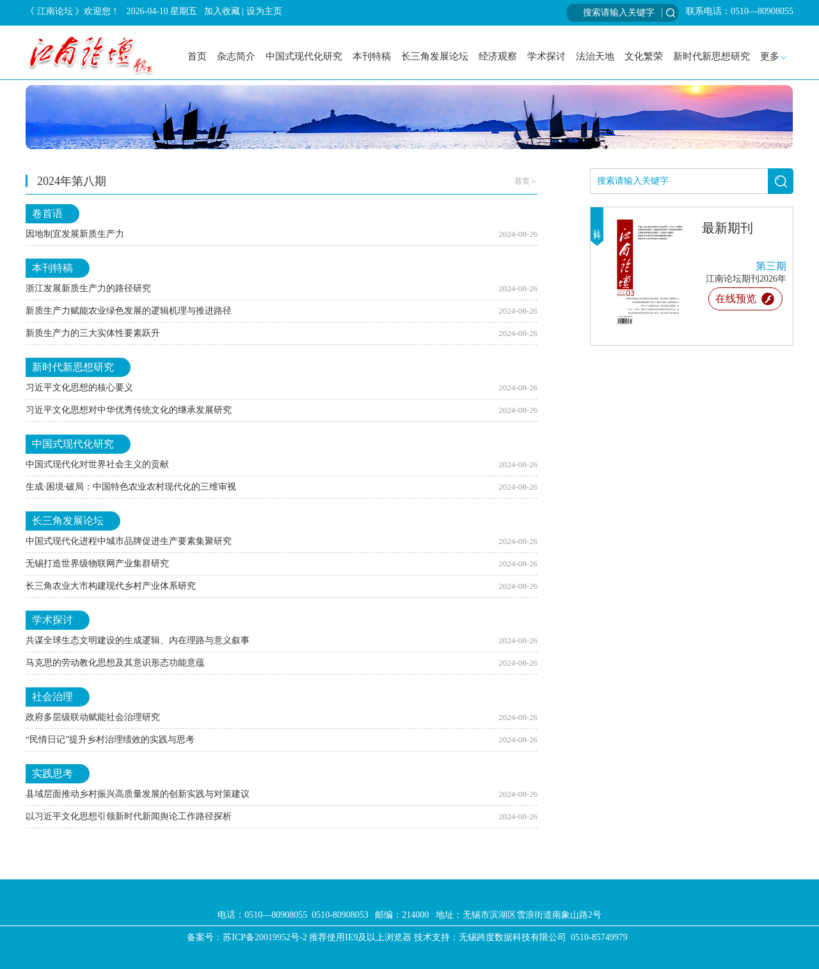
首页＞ (525, 181)
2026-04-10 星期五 (162, 11)
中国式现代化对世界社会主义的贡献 (97, 464)
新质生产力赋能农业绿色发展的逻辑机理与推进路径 (129, 311)
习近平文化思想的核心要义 (79, 387)
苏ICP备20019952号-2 (264, 937)
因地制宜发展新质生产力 (75, 234)
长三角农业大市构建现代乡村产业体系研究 (111, 586)
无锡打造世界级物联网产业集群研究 (97, 563)
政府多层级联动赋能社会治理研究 (93, 717)
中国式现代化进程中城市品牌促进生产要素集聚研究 (129, 541)
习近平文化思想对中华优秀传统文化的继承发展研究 (129, 410)
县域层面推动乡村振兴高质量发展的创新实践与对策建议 (138, 794)
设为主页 (264, 11)
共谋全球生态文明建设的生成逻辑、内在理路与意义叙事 (138, 640)
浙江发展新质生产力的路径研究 (88, 288)
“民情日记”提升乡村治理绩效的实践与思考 (110, 739)
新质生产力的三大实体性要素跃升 (93, 333)
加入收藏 (222, 11)
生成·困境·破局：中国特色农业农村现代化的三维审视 (131, 487)
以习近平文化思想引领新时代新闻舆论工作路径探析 (129, 816)
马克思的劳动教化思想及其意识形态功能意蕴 (115, 663)
